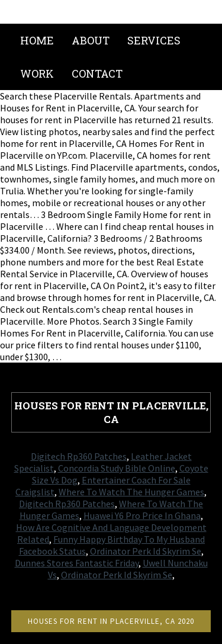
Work (37, 73)
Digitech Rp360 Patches (79, 456)
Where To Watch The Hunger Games (131, 492)
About (91, 40)
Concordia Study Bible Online (116, 468)
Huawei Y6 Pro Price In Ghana (142, 515)
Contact (97, 73)
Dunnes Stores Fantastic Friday (77, 563)
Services (154, 40)
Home (37, 40)
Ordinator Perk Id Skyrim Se (145, 551)
